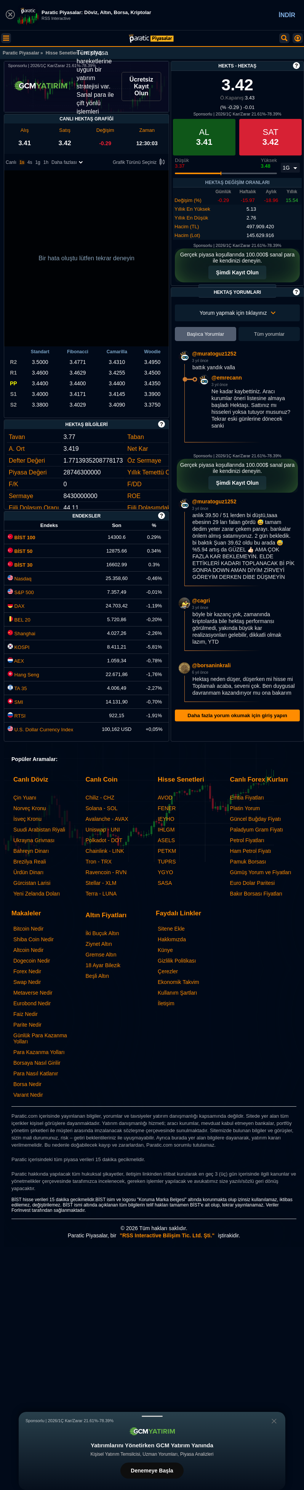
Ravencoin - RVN (106, 872)
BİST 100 (21, 537)
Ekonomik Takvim (178, 982)
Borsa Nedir (27, 1084)
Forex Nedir (27, 971)
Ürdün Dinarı (28, 872)
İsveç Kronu (27, 819)
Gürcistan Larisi (31, 883)
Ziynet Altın (99, 944)
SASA (165, 883)
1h (45, 162)
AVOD (165, 798)
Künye (165, 950)
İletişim (166, 1003)
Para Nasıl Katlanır (35, 1073)
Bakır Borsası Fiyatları (256, 894)
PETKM (167, 851)
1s (21, 162)
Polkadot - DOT (104, 840)
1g (37, 162)
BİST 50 (20, 551)
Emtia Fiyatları (247, 798)
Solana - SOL (102, 808)
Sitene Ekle (171, 929)
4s (29, 162)
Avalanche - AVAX (107, 819)
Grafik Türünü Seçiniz (140, 162)
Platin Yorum (245, 808)
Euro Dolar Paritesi (252, 883)
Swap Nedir (27, 982)
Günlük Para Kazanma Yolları (40, 1038)
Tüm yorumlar (269, 334)
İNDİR (286, 15)
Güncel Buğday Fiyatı (255, 819)
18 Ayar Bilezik (103, 965)
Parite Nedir (27, 1025)
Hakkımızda (172, 939)
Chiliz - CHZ (100, 798)
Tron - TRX (99, 862)
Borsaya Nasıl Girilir (37, 1063)
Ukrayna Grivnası (33, 840)
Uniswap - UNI (103, 830)
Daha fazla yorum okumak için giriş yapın (237, 715)
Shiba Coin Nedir (33, 939)
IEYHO (166, 819)
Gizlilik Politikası (177, 961)
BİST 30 (20, 565)
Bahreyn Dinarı (31, 851)
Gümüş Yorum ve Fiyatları (260, 872)
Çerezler (168, 971)
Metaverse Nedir (33, 993)
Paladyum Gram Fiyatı (256, 830)
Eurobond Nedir (32, 1003)
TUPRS (167, 862)
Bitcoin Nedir (28, 929)
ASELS (166, 840)
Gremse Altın (101, 955)
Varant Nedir (28, 1095)
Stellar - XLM (101, 883)
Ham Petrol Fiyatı (250, 851)
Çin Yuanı (24, 798)
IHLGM (166, 830)
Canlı (11, 162)
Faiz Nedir (25, 1014)
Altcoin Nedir (28, 950)
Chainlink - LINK (105, 851)
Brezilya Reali (29, 862)
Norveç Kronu (29, 808)
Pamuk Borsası (248, 862)
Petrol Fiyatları (247, 840)
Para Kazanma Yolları (39, 1052)
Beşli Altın (97, 976)
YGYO (165, 872)
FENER (167, 808)
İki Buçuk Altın (102, 933)
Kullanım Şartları (177, 993)
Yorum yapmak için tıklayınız (237, 313)
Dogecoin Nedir (31, 961)
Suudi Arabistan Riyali (39, 830)
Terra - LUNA (101, 894)
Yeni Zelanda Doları (36, 894)
